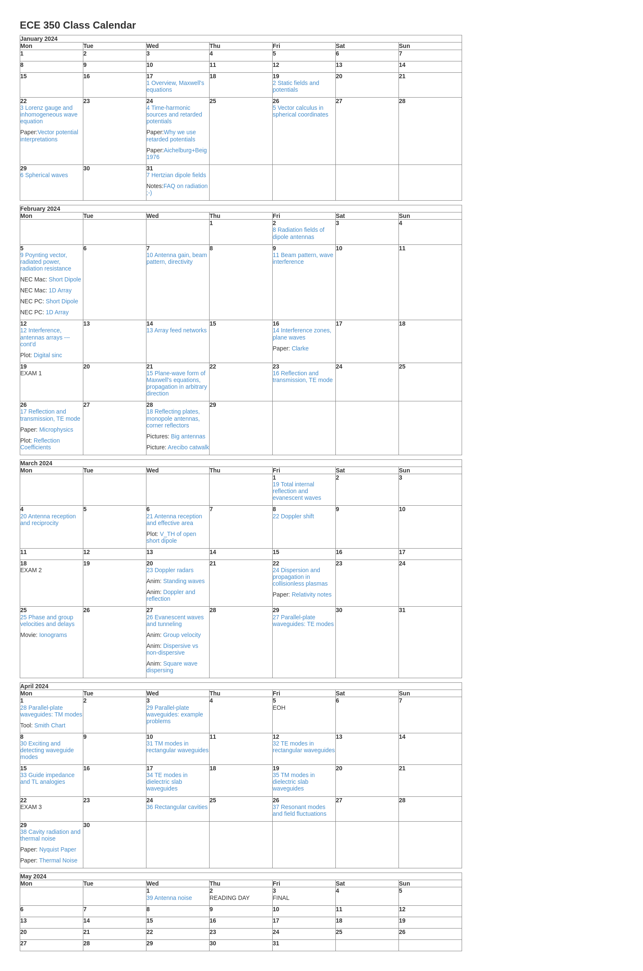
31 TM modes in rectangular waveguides (177, 746)
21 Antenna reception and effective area (174, 519)
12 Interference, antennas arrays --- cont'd (45, 337)
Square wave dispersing (171, 667)
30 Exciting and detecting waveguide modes (47, 750)
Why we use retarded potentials (171, 135)
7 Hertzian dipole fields (176, 175)
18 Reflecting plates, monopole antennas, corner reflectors (173, 418)
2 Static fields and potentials (296, 86)
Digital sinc (48, 355)
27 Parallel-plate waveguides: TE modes (303, 620)
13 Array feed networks (176, 330)
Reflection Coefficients (40, 444)
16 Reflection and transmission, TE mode (303, 376)
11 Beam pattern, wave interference (303, 258)
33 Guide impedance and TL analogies (47, 778)
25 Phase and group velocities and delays (47, 620)
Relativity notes (312, 594)
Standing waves (184, 581)
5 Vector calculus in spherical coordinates (300, 111)
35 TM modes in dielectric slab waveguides (294, 782)
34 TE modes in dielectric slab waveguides (167, 782)
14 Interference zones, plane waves (302, 333)
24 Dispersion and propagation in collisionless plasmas (300, 577)
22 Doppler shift (293, 516)
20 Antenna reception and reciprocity (48, 519)
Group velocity (182, 634)
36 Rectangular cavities (177, 807)
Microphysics (56, 429)
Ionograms (53, 634)
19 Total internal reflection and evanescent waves (297, 491)
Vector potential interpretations (49, 135)
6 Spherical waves (44, 175)
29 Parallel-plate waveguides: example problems (174, 714)
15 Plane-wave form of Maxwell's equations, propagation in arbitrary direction (176, 383)
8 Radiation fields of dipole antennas (298, 233)
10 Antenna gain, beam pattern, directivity (176, 258)
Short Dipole (65, 279)
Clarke (300, 348)
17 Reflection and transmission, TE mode (50, 415)
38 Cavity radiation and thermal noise (50, 835)
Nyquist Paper (57, 849)
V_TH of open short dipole (171, 537)
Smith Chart (49, 725)
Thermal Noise (58, 860)
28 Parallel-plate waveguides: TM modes (51, 711)
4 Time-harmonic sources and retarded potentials (174, 114)
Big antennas (188, 436)
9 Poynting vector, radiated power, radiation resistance (45, 262)
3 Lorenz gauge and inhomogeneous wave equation (48, 114)
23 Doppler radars (170, 570)
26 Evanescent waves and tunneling (175, 620)
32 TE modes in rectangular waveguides (304, 746)
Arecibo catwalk (188, 447)
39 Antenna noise (169, 897)
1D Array (60, 290)
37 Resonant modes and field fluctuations (300, 810)
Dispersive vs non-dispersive (172, 649)
